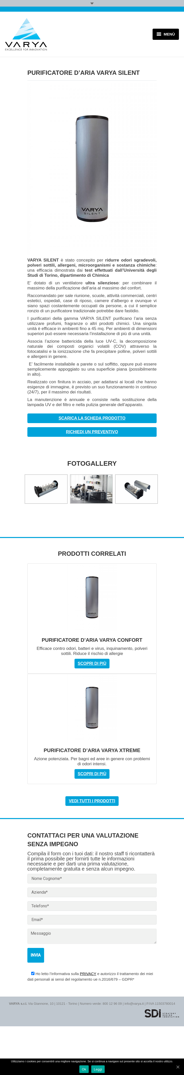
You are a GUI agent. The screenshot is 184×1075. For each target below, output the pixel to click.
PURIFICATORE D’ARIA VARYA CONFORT (92, 640)
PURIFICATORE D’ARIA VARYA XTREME (92, 750)
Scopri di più (92, 663)
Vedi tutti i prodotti (92, 801)
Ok (84, 1069)
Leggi (98, 1069)
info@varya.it (134, 1003)
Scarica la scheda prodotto (92, 418)
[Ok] (177, 1066)
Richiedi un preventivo (92, 432)
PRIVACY (88, 974)
